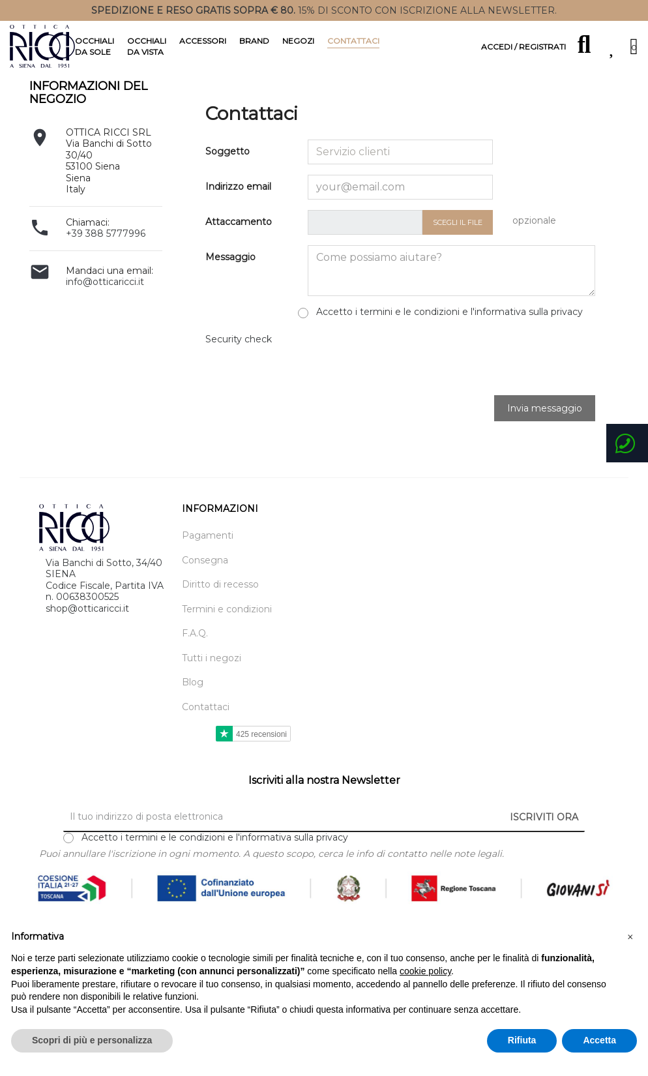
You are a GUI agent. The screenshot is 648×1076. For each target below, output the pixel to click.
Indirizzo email (238, 220)
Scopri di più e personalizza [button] (92, 1040)
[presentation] (407, 391)
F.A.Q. (195, 666)
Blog (192, 715)
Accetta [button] (599, 1040)
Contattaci (205, 739)
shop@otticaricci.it (87, 641)
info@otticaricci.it (105, 315)
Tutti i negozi (211, 690)
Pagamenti (207, 569)
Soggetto (227, 184)
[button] (630, 937)
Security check (238, 372)
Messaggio (230, 290)
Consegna (205, 593)
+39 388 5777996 (105, 267)
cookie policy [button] (425, 971)
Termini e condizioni (227, 642)
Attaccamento (238, 255)
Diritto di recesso (220, 617)
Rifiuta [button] (522, 1040)
